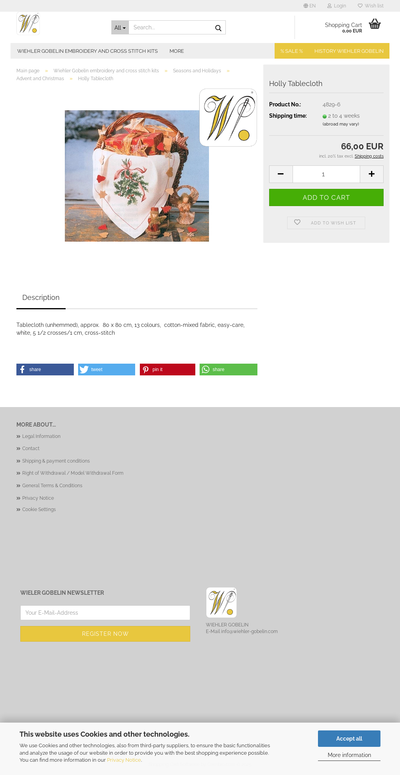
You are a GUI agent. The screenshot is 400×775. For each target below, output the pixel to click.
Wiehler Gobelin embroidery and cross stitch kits (87, 51)
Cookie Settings (39, 509)
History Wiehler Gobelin (349, 51)
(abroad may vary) (341, 124)
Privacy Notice (124, 760)
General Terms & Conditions (52, 485)
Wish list (371, 6)
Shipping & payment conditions (56, 461)
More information (349, 755)
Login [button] (336, 6)
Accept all (349, 739)
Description (41, 297)
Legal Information (41, 436)
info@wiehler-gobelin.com (249, 631)
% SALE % (291, 51)
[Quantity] (326, 174)
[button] (309, 6)
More (177, 51)
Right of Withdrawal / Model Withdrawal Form (72, 473)
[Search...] (120, 27)
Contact (30, 448)
